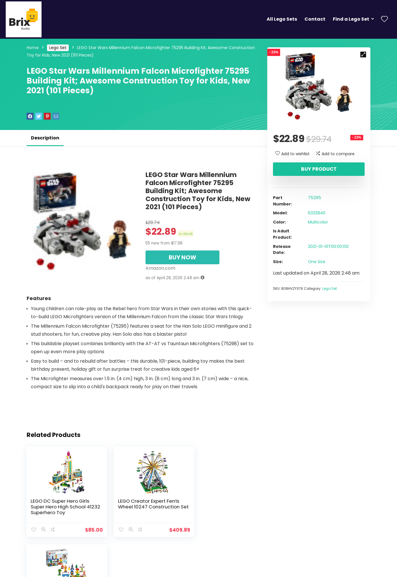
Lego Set (57, 47)
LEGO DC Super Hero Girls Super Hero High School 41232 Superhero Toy (60, 507)
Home (33, 47)
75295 (314, 198)
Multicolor (318, 222)
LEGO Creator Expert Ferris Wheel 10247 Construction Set (140, 507)
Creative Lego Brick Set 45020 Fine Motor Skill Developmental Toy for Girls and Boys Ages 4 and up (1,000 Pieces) (219, 512)
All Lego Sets (282, 19)
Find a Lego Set (351, 19)
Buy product (319, 169)
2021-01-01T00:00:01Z (328, 246)
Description (45, 138)
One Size (316, 262)
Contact (314, 19)
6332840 (316, 213)
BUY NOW (182, 257)
